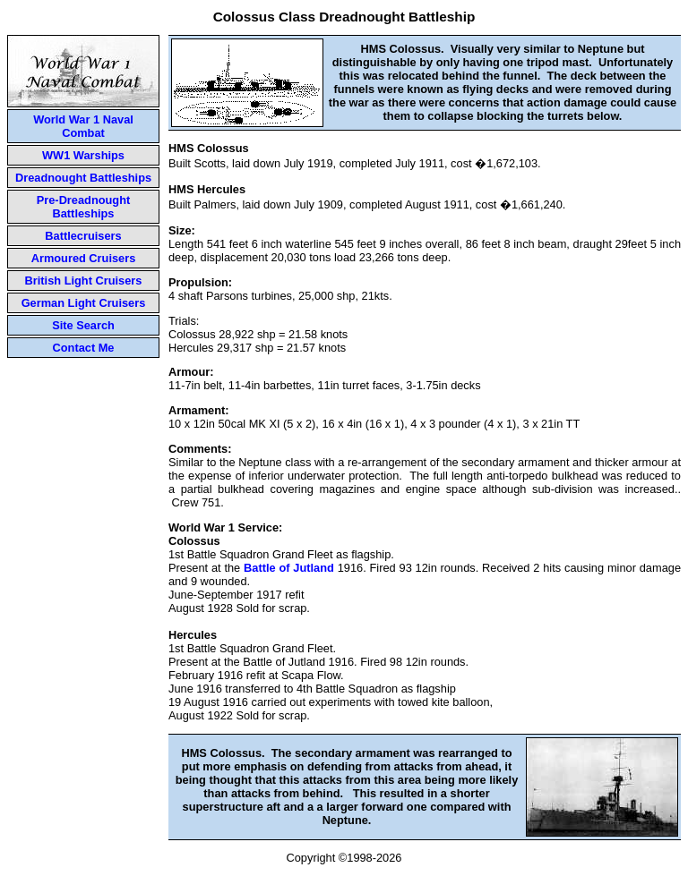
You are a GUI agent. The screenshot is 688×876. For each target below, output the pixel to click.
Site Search (83, 325)
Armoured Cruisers (83, 258)
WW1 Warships (83, 155)
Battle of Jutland (289, 567)
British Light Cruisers (83, 280)
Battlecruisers (83, 235)
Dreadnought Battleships (83, 177)
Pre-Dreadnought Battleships (84, 206)
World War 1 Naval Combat (83, 126)
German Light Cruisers (84, 303)
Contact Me (84, 347)
